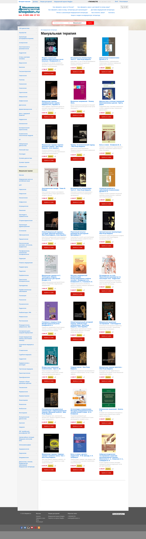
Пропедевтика (23, 285)
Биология (22, 67)
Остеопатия (22, 230)
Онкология (22, 210)
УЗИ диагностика (24, 28)
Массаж (21, 175)
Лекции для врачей (46, 1)
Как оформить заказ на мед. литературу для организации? (67, 10)
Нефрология (23, 202)
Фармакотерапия (24, 396)
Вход (116, 1)
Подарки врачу (23, 267)
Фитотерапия (23, 413)
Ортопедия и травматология (23, 215)
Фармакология (23, 391)
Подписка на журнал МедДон (56, 518)
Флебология (22, 408)
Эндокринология (24, 449)
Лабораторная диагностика (23, 144)
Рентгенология (23, 321)
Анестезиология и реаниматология (24, 47)
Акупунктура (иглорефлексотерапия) (26, 37)
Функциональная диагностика (24, 417)
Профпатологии (24, 275)
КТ (20, 139)
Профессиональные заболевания (25, 290)
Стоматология (23, 350)
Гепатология (23, 88)
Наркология (22, 189)
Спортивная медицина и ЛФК (26, 345)
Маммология (23, 166)
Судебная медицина (25, 354)
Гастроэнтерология (25, 71)
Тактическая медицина (26, 369)
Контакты (111, 12)
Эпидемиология (24, 457)
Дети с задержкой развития (24, 114)
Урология (22, 423)
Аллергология (23, 42)
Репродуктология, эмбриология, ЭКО (24, 325)
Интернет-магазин (24, 1)
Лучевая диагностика (25, 158)
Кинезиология (23, 123)
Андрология (22, 53)
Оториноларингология (25, 220)
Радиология (22, 308)
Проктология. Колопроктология (24, 280)
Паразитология (23, 239)
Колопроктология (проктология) (24, 128)
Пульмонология (23, 304)
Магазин (38, 513)
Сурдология (22, 359)
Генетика (21, 80)
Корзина (38, 516)
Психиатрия (22, 295)
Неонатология (23, 198)
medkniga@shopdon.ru (74, 518)
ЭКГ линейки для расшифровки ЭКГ (24, 432)
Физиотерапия (23, 400)
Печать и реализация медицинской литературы (72, 12)
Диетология (22, 105)
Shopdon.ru (27, 513)
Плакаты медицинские (26, 262)
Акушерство (22, 32)
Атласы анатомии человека (24, 57)
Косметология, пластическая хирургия (26, 134)
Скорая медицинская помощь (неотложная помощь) (25, 338)
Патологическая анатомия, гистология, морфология (25, 245)
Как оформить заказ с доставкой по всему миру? (94, 7)
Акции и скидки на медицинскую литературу (85, 15)
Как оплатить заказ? (98, 12)
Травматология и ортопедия (24, 364)
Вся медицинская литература (49, 30)
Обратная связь (72, 513)
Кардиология (23, 119)
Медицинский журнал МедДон (63, 1)
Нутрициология (23, 206)
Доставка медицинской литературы (102, 10)
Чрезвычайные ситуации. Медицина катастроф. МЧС (26, 438)
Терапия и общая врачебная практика (25, 382)
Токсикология (23, 387)
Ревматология (23, 316)
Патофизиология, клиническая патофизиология (24, 252)
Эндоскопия (22, 453)
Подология (22, 271)
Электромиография (25, 445)
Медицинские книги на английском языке (26, 180)
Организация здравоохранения (24, 225)
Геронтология (23, 92)
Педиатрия (22, 258)
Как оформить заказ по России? (63, 7)
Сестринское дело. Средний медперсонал (26, 331)
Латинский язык (23, 150)
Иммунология (23, 96)
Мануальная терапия (26, 171)
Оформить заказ (40, 518)
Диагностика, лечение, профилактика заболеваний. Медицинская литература (27, 464)
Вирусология (23, 63)
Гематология (23, 75)
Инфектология (23, 101)
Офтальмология (24, 235)
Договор (35, 1)
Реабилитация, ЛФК (25, 312)
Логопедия (22, 154)
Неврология (22, 193)
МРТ (20, 185)
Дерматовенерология (25, 109)
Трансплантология (24, 373)
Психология (22, 300)
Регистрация (123, 1)
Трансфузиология (24, 377)
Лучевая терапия (24, 162)
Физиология (22, 404)
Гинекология (23, 84)
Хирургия (22, 427)
